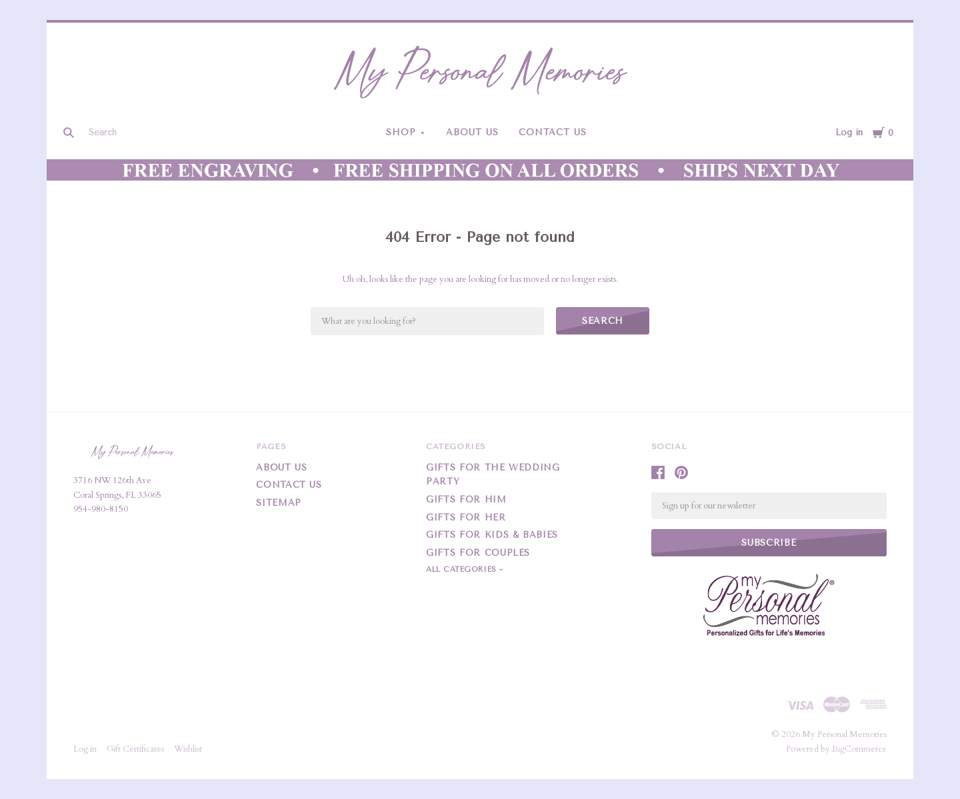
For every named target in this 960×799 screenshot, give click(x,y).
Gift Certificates (135, 749)
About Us (472, 132)
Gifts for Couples (478, 553)
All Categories (462, 569)
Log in (849, 132)
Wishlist (188, 749)
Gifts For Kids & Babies (492, 535)
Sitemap (278, 503)
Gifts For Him (466, 499)
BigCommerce (859, 749)
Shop (401, 132)
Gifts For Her (465, 517)
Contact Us (553, 132)
